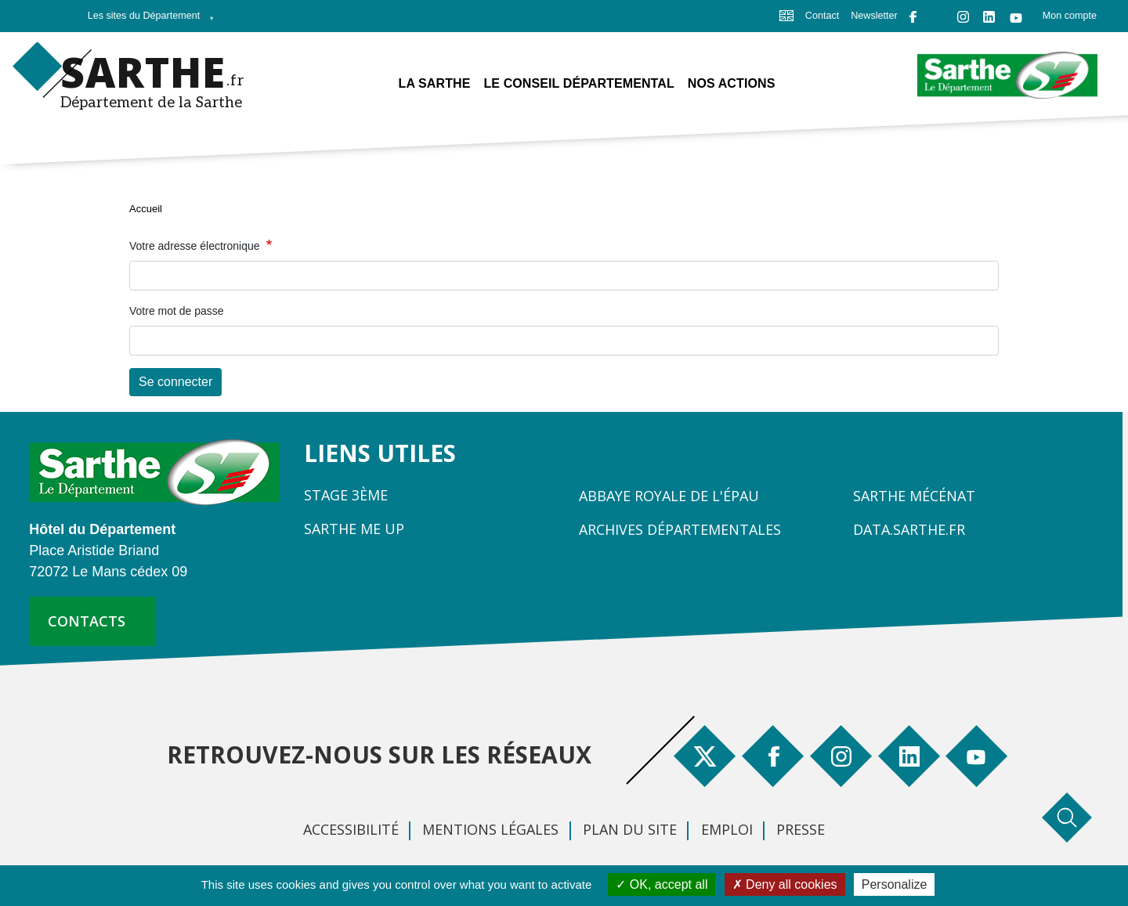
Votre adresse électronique (195, 246)
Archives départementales (680, 529)
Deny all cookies (784, 884)
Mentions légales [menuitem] (490, 829)
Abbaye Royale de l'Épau (669, 495)
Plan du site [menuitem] (630, 829)
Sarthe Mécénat (914, 495)
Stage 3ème (346, 494)
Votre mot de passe (176, 311)
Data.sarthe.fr (909, 529)
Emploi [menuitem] (727, 829)
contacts (86, 621)
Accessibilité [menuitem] (351, 829)
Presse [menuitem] (800, 829)
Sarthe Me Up (354, 528)
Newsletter (874, 15)
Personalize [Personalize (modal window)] (894, 884)
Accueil (145, 209)
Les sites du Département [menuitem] (147, 20)
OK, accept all (661, 884)
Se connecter (175, 381)
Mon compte (1070, 15)
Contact (822, 15)
